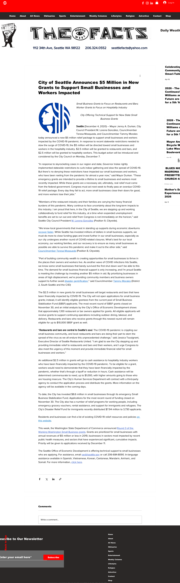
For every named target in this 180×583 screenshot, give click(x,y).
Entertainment (114, 555)
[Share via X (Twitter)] (46, 479)
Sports (111, 551)
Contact (111, 576)
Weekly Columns (115, 559)
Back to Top (5, 542)
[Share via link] (60, 479)
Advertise (112, 572)
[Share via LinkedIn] (53, 479)
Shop (110, 580)
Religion (111, 568)
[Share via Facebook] (39, 479)
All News (112, 543)
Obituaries (112, 547)
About (110, 538)
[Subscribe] (53, 557)
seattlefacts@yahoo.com (129, 48)
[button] (156, 2)
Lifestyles (112, 564)
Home (110, 534)
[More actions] (140, 75)
